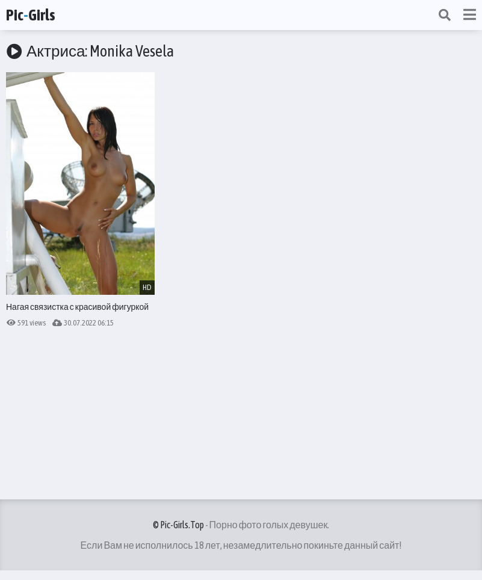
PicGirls (30, 15)
